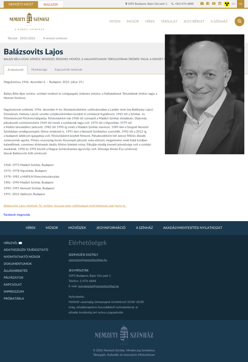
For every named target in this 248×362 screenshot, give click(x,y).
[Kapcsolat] (202, 4)
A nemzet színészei (55, 38)
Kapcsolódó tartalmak (68, 69)
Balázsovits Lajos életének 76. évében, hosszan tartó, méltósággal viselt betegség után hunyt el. (65, 205)
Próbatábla (14, 298)
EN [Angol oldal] (233, 4)
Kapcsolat (13, 284)
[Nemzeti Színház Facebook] (207, 4)
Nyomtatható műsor (22, 256)
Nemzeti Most (21, 4)
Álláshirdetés (16, 270)
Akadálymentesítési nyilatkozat (192, 227)
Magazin (50, 4)
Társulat (169, 21)
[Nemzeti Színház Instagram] (219, 4)
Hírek (150, 21)
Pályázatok (13, 277)
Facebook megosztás (17, 214)
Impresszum (14, 291)
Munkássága (39, 69)
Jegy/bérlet (193, 21)
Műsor (133, 21)
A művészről (15, 69)
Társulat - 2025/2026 (21, 38)
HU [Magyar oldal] (240, 4)
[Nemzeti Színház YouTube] (213, 4)
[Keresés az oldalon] (239, 21)
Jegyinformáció (111, 227)
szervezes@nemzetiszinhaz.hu (88, 260)
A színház (219, 21)
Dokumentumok (18, 263)
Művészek (77, 227)
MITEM (115, 21)
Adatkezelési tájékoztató (26, 249)
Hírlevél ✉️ (13, 243)
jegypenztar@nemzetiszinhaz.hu (98, 286)
